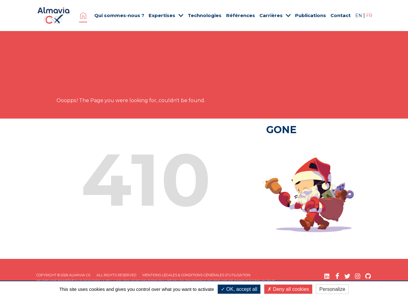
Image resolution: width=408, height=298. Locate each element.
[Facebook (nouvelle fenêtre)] (337, 276)
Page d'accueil (83, 15)
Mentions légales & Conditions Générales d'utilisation (196, 275)
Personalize (332, 289)
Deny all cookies (288, 289)
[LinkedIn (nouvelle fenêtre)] (327, 276)
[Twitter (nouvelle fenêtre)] (347, 276)
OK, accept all (239, 289)
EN (359, 15)
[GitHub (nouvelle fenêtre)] (368, 276)
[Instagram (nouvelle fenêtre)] (357, 276)
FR (369, 15)
